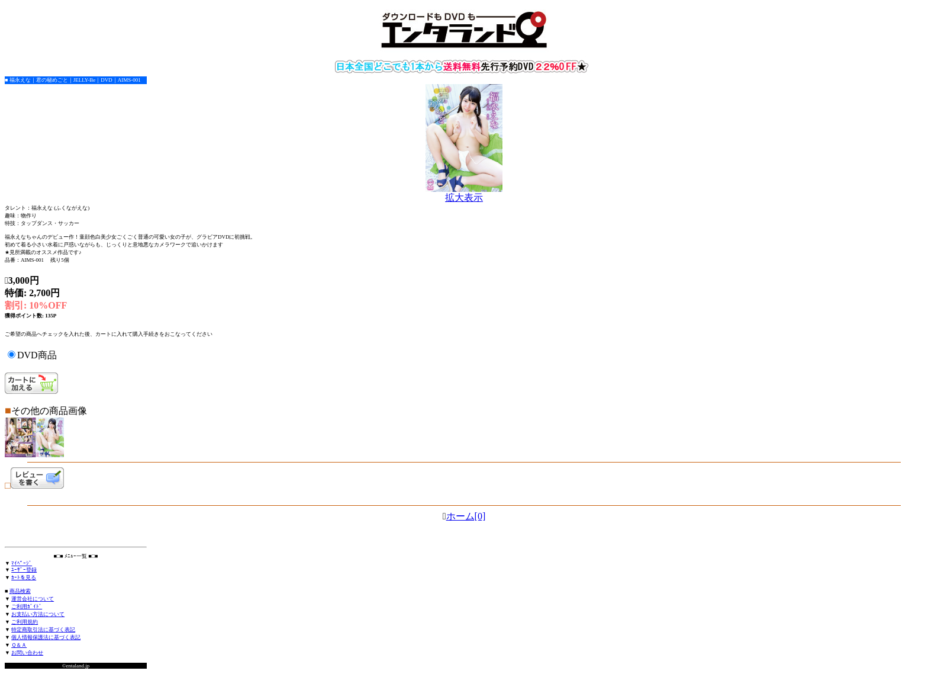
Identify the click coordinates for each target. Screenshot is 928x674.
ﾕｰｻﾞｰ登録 (24, 570)
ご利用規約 (24, 622)
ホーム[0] (466, 516)
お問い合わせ (27, 653)
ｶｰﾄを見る (23, 577)
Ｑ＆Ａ (19, 645)
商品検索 (20, 591)
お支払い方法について (38, 614)
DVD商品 (37, 355)
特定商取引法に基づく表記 (43, 630)
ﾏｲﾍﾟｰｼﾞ (21, 563)
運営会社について (32, 599)
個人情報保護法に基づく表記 (45, 637)
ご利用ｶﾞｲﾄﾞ (26, 606)
